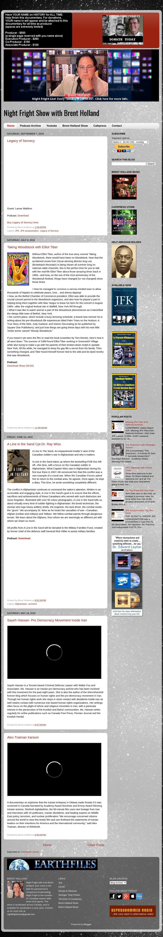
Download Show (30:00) (20, 365)
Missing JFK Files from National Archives (136, 423)
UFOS (61, 887)
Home (10, 125)
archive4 (32, 604)
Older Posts (96, 845)
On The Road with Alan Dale (139, 490)
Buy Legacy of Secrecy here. (23, 222)
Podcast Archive (30, 125)
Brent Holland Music (68, 907)
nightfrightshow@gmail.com (21, 914)
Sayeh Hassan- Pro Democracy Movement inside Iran (47, 620)
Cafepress (99, 125)
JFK (17, 231)
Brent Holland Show (75, 125)
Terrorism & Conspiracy (70, 899)
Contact (117, 125)
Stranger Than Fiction (69, 895)
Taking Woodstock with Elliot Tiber (32, 247)
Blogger (87, 924)
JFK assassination (29, 231)
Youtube (51, 125)
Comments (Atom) (30, 852)
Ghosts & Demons (67, 891)
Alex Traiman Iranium (23, 737)
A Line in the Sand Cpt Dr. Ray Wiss (34, 444)
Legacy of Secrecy (21, 141)
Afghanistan (21, 604)
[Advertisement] (128, 639)
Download (23, 215)
